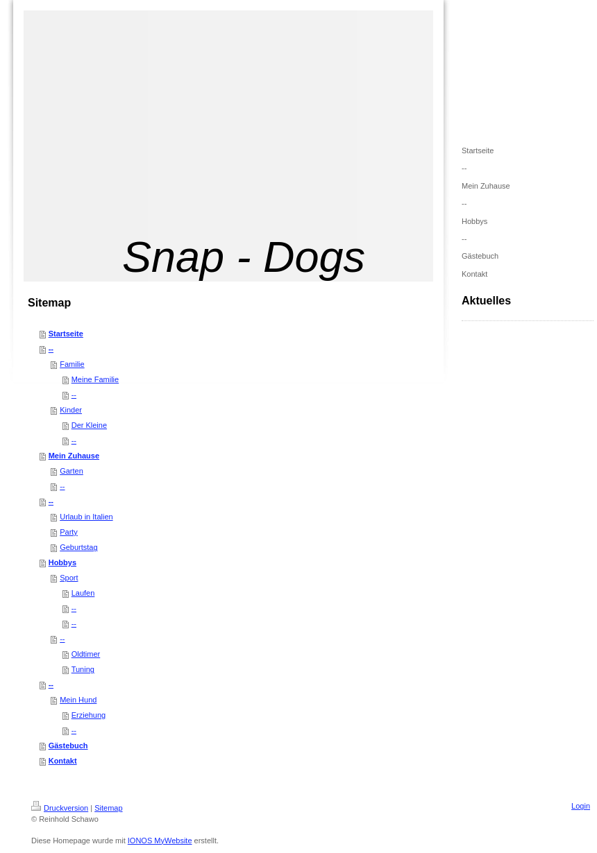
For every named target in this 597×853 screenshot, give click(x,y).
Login (580, 806)
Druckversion (59, 808)
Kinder (71, 410)
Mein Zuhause (74, 455)
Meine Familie (95, 379)
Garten (71, 471)
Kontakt (63, 761)
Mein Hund (78, 700)
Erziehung (89, 715)
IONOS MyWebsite (160, 840)
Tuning (83, 669)
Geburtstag (78, 547)
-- (51, 349)
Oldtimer (86, 654)
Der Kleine (89, 425)
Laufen (83, 593)
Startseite (66, 333)
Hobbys (62, 562)
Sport (69, 578)
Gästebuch (68, 745)
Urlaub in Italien (86, 516)
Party (69, 532)
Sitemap (108, 808)
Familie (72, 364)
